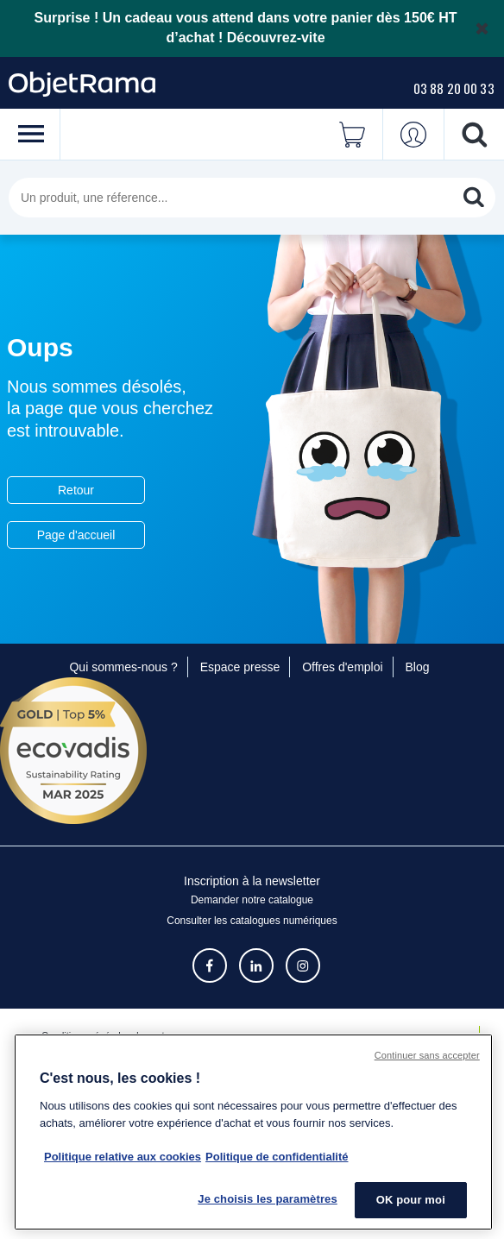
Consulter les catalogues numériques (252, 921)
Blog (418, 667)
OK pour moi (410, 1199)
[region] (253, 1132)
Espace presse (240, 667)
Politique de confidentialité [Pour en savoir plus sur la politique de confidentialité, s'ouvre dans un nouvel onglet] (276, 1156)
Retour (76, 490)
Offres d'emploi (342, 667)
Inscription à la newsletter (252, 881)
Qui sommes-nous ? (123, 667)
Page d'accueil (76, 535)
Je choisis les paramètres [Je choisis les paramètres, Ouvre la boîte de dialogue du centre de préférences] (267, 1198)
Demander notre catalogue (252, 900)
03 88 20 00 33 (454, 88)
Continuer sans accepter (427, 1055)
